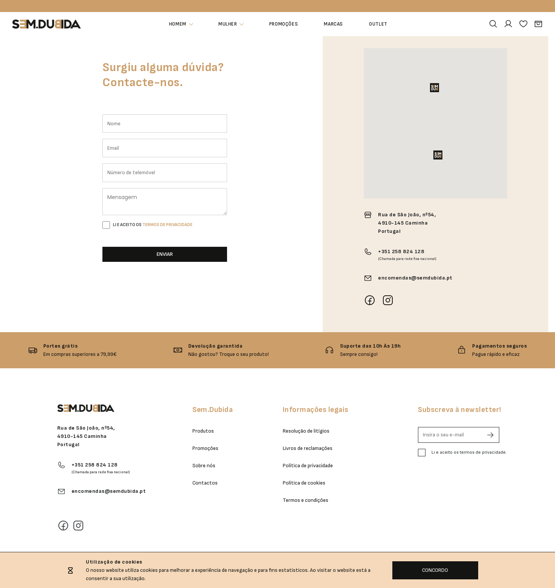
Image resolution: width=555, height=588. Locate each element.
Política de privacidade (308, 465)
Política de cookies (304, 483)
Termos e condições (305, 500)
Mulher (227, 24)
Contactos (205, 483)
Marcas (334, 24)
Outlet (379, 24)
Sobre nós (203, 465)
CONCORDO (435, 570)
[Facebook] (63, 526)
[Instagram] (78, 526)
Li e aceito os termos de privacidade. (469, 452)
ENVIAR (165, 254)
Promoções (283, 24)
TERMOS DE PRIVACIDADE (167, 225)
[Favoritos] (523, 24)
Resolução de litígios (306, 431)
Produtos (203, 431)
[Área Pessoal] (508, 24)
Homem (177, 24)
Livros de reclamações (307, 448)
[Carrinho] (538, 24)
